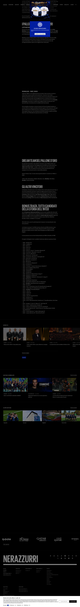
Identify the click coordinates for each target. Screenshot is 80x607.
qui (11, 601)
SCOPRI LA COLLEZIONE (40, 34)
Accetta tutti (73, 601)
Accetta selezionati (64, 601)
